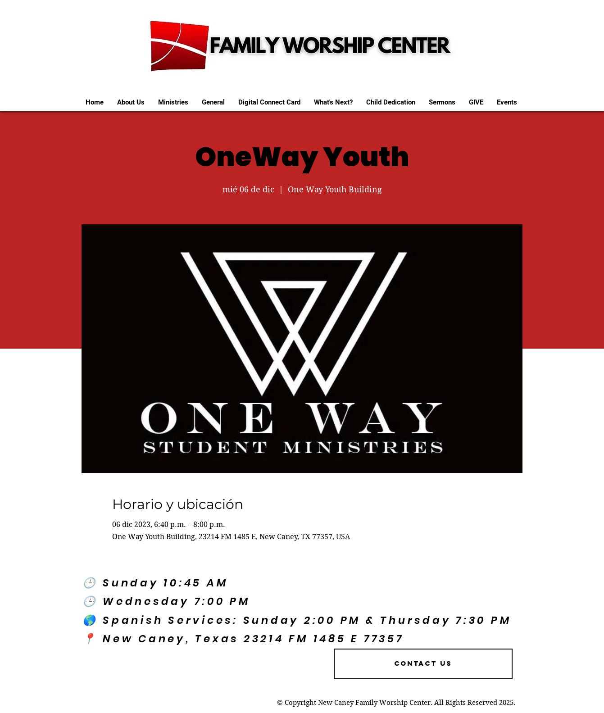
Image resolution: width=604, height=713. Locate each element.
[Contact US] (423, 664)
